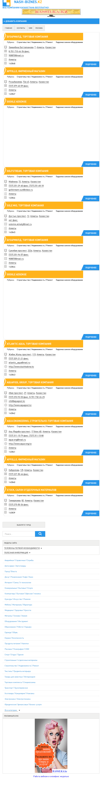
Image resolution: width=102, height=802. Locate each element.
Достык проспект (17, 215)
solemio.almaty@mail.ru (20, 224)
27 (25, 392)
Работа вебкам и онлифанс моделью (51, 776)
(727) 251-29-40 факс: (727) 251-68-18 (26, 185)
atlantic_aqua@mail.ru (19, 362)
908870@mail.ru (16, 55)
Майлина (13, 181)
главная (8, 28)
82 (23, 500)
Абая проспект (16, 392)
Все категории (11, 710)
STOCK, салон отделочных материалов (31, 489)
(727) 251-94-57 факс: (19, 254)
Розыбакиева (15, 81)
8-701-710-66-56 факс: (19, 51)
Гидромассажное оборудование (69, 42)
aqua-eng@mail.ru (17, 439)
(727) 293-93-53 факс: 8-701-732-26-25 (27, 396)
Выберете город (24, 525)
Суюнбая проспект (18, 250)
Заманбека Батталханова (21, 47)
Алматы (40, 47)
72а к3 (26, 81)
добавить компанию (16, 21)
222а (30, 250)
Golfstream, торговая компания (27, 170)
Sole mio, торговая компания (25, 205)
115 (34, 354)
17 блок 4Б (36, 431)
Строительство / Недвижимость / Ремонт (35, 42)
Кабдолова (14, 469)
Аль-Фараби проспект (19, 431)
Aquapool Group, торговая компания (30, 382)
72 (20, 181)
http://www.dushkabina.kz (21, 366)
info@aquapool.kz (17, 401)
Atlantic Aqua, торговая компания (29, 343)
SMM (30, 28)
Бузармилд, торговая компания (27, 36)
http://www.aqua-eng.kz (20, 443)
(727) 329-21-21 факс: (19, 358)
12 (28, 215)
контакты (21, 28)
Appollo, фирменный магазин (26, 71)
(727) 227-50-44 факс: (19, 474)
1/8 (21, 469)
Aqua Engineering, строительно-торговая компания (40, 420)
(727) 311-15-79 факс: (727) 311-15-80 (26, 435)
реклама (39, 28)
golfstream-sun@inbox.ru (21, 189)
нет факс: (13, 220)
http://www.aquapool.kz (20, 405)
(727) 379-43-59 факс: (19, 85)
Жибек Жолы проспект (20, 354)
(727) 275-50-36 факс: (19, 504)
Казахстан (50, 47)
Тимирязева (15, 500)
